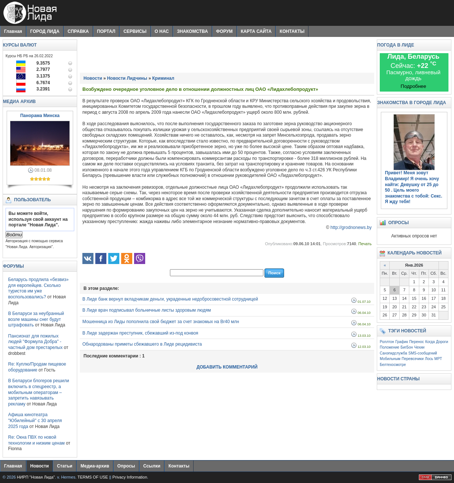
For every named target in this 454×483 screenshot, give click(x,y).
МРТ (438, 359)
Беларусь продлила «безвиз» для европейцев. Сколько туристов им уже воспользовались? (38, 288)
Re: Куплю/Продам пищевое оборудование (37, 367)
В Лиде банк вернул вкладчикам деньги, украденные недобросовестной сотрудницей (170, 299)
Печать (365, 244)
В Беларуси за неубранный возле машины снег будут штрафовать (36, 319)
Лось (429, 359)
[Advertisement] (227, 56)
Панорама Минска (40, 115)
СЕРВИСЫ (134, 31)
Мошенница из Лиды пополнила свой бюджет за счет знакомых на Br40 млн (160, 321)
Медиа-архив (95, 466)
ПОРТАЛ (106, 31)
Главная (13, 31)
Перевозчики (413, 359)
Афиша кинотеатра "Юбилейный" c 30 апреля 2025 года (35, 420)
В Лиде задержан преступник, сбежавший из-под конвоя (140, 333)
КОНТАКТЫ (292, 31)
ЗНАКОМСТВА (192, 31)
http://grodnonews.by (351, 227)
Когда (430, 342)
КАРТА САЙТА (256, 31)
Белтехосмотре (393, 365)
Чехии (419, 347)
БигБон (406, 347)
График (401, 342)
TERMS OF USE (93, 477)
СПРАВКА (78, 31)
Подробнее (413, 86)
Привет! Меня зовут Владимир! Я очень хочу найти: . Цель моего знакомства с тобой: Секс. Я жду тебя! (413, 187)
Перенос (416, 342)
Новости (39, 466)
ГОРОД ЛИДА (44, 31)
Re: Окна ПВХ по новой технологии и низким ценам (36, 440)
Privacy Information (129, 477)
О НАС (162, 31)
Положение (389, 347)
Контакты (179, 466)
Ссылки (151, 466)
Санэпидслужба (393, 353)
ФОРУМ (224, 31)
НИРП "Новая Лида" (36, 477)
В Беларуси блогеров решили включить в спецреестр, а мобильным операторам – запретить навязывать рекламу (38, 392)
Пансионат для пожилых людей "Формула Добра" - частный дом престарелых (35, 341)
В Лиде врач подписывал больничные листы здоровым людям (146, 310)
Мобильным (390, 359)
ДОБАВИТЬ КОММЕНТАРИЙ (227, 367)
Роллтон (387, 342)
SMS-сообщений (423, 353)
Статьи (64, 466)
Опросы (126, 466)
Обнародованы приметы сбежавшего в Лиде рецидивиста (142, 344)
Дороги (442, 342)
